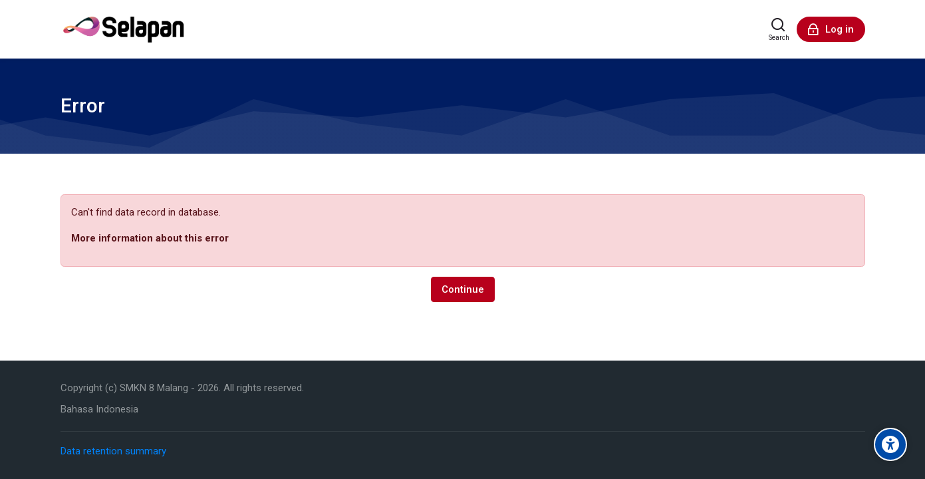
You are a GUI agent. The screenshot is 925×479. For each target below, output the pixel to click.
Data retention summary (113, 451)
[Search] (779, 29)
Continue (463, 289)
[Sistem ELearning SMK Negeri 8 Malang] (124, 29)
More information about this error (150, 238)
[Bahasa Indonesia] (99, 409)
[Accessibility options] (890, 444)
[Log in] (831, 29)
